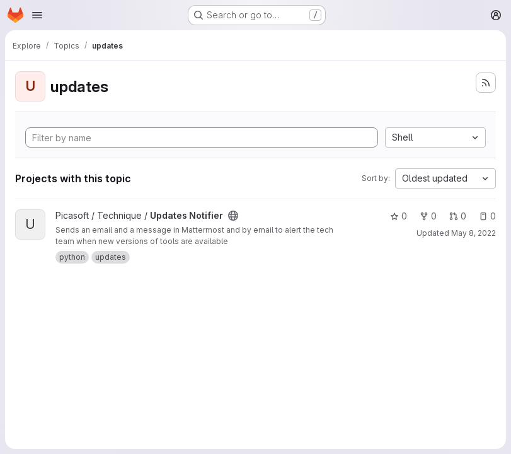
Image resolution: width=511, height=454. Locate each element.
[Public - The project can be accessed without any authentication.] (233, 216)
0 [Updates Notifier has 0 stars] (398, 216)
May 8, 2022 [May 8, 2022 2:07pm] (473, 233)
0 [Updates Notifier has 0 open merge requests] (457, 216)
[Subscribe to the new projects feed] (486, 83)
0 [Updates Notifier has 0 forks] (428, 216)
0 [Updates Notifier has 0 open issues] (487, 216)
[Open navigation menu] (37, 15)
